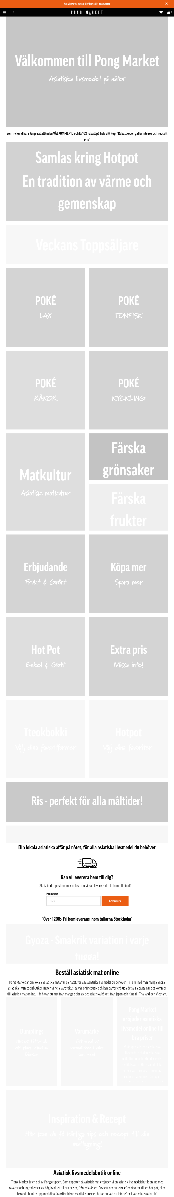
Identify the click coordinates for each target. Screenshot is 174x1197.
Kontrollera (115, 901)
